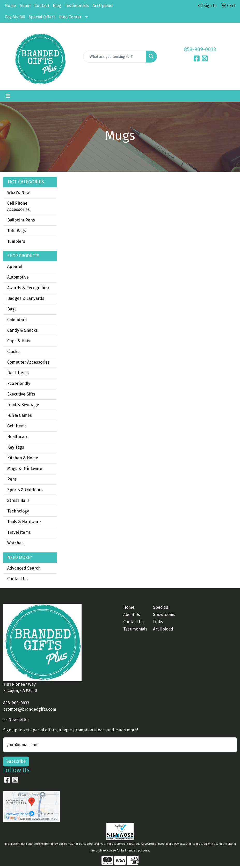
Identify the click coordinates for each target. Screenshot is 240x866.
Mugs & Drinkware (24, 468)
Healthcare (17, 436)
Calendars (17, 319)
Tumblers (16, 241)
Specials (161, 607)
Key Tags (15, 447)
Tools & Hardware (24, 521)
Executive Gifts (21, 394)
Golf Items (17, 426)
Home (10, 5)
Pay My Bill (15, 17)
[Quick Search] (114, 57)
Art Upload (102, 5)
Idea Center (70, 17)
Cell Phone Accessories (18, 206)
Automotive (18, 277)
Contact (41, 5)
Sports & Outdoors (25, 489)
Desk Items (18, 372)
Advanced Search (24, 568)
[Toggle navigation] (8, 96)
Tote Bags (16, 230)
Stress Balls (18, 500)
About (25, 5)
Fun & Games (19, 415)
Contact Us (17, 578)
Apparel (14, 266)
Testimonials (77, 5)
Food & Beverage (23, 404)
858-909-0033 (200, 49)
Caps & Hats (18, 340)
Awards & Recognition (28, 287)
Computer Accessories (28, 362)
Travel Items (19, 532)
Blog (57, 5)
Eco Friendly (18, 383)
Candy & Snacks (22, 330)
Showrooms (164, 614)
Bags (12, 309)
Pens (12, 479)
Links (158, 621)
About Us (131, 614)
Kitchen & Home (22, 457)
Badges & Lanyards (25, 298)
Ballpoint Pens (21, 220)
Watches (15, 543)
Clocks (13, 351)
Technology (18, 511)
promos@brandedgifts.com (29, 709)
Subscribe (16, 761)
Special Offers (41, 17)
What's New (18, 192)
